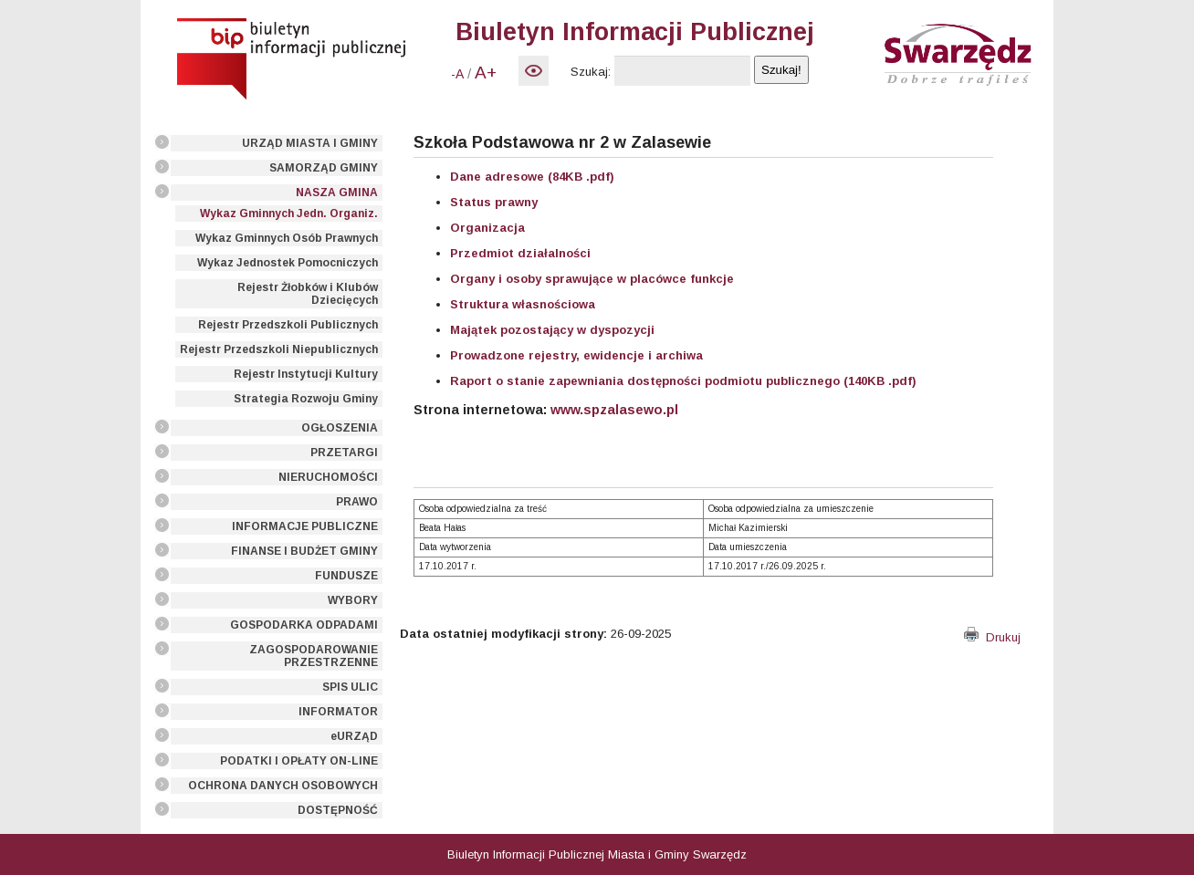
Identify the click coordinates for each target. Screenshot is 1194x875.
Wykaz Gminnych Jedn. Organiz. (289, 213)
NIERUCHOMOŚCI (328, 477)
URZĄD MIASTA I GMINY (310, 143)
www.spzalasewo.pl (614, 409)
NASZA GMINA (337, 192)
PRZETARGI (344, 452)
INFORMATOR (338, 711)
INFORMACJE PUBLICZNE (305, 526)
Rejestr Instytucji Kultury (306, 374)
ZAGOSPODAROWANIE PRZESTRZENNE (313, 656)
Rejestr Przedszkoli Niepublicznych (279, 349)
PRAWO (357, 501)
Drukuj (992, 637)
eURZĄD (354, 736)
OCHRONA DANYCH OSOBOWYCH (283, 785)
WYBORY (353, 600)
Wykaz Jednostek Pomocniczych (287, 262)
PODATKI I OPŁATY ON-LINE (299, 761)
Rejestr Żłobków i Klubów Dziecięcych (307, 294)
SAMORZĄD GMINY (323, 167)
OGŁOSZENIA (339, 428)
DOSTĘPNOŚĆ (338, 810)
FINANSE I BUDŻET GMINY (304, 551)
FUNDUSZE (346, 575)
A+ (486, 72)
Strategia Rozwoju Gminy (306, 398)
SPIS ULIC (350, 687)
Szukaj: (591, 71)
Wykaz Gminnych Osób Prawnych (286, 238)
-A (457, 74)
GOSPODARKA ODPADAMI (304, 625)
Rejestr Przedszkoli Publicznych (288, 324)
